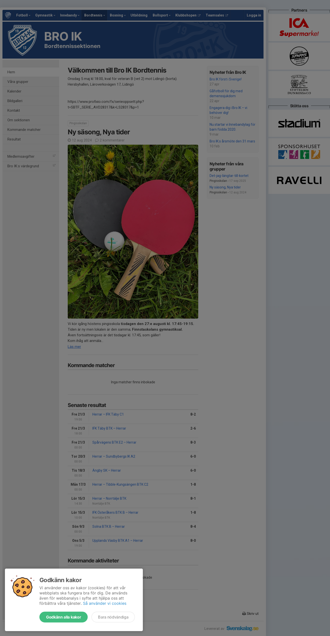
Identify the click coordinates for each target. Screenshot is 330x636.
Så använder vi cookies (104, 603)
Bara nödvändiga (113, 617)
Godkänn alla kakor (63, 617)
